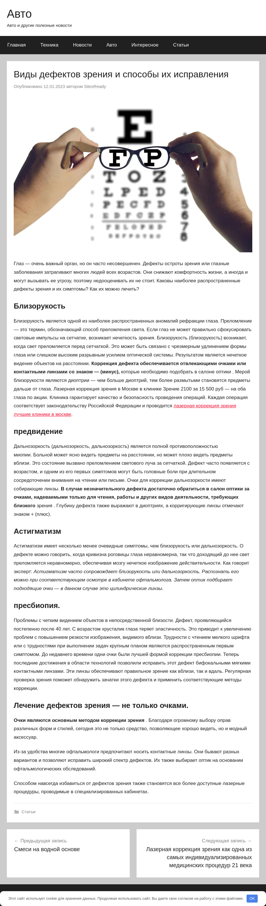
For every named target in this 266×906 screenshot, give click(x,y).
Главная (16, 45)
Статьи (181, 45)
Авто (19, 13)
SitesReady (95, 86)
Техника (49, 45)
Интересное (144, 45)
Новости (82, 45)
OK (252, 898)
